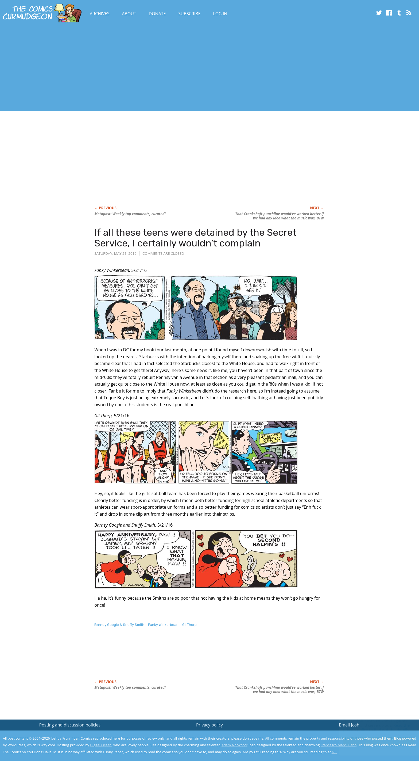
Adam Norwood (234, 745)
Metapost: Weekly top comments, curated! (129, 213)
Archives (100, 14)
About (129, 14)
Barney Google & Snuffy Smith (119, 625)
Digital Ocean (100, 745)
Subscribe (189, 14)
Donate (157, 14)
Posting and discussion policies (70, 725)
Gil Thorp (189, 625)
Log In (220, 14)
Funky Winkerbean (163, 625)
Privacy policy (209, 725)
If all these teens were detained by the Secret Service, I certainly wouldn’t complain (195, 238)
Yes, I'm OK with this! (373, 741)
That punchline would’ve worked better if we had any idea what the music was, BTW (279, 215)
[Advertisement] (97, 67)
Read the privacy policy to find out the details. (371, 727)
